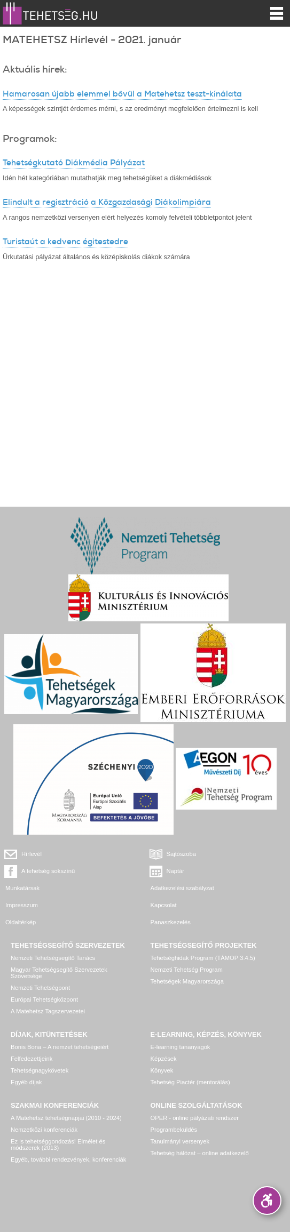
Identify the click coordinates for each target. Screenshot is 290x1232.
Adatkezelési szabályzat (182, 888)
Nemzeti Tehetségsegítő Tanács (53, 958)
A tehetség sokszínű (48, 871)
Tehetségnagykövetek (39, 1070)
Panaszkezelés (171, 922)
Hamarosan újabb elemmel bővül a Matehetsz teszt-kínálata (122, 94)
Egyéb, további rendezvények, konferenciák (68, 1159)
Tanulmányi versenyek (180, 1141)
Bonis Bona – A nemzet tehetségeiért (59, 1047)
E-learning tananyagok (180, 1047)
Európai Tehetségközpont (44, 999)
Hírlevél (31, 854)
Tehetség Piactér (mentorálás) (190, 1082)
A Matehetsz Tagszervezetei (48, 1011)
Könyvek (162, 1070)
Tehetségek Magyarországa (187, 981)
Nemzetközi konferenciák (44, 1129)
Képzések (164, 1058)
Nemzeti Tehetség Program (187, 969)
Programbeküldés (174, 1129)
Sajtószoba (181, 854)
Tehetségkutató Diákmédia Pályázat (74, 162)
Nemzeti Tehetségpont (40, 988)
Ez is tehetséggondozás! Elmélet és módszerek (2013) (58, 1144)
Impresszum (21, 905)
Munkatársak (22, 888)
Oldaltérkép (20, 922)
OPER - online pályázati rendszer (195, 1118)
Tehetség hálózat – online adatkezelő (200, 1153)
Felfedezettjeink (31, 1058)
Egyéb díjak (26, 1082)
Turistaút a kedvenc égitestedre (65, 241)
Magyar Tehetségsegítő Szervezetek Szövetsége (59, 972)
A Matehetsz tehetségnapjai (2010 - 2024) (66, 1118)
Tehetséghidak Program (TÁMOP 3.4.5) (203, 958)
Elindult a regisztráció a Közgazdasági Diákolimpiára (107, 202)
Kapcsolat (164, 905)
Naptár (176, 871)
